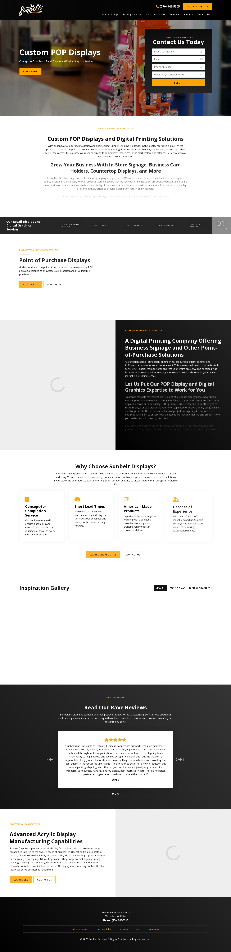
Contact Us (204, 14)
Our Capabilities (104, 931)
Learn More (30, 71)
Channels (174, 14)
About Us (188, 14)
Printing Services (132, 14)
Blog (138, 931)
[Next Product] (225, 229)
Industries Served (155, 14)
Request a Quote (197, 6)
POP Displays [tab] (177, 588)
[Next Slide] (180, 762)
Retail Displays (110, 14)
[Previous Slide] (51, 762)
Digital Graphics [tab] (199, 588)
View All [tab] (161, 588)
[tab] (113, 796)
